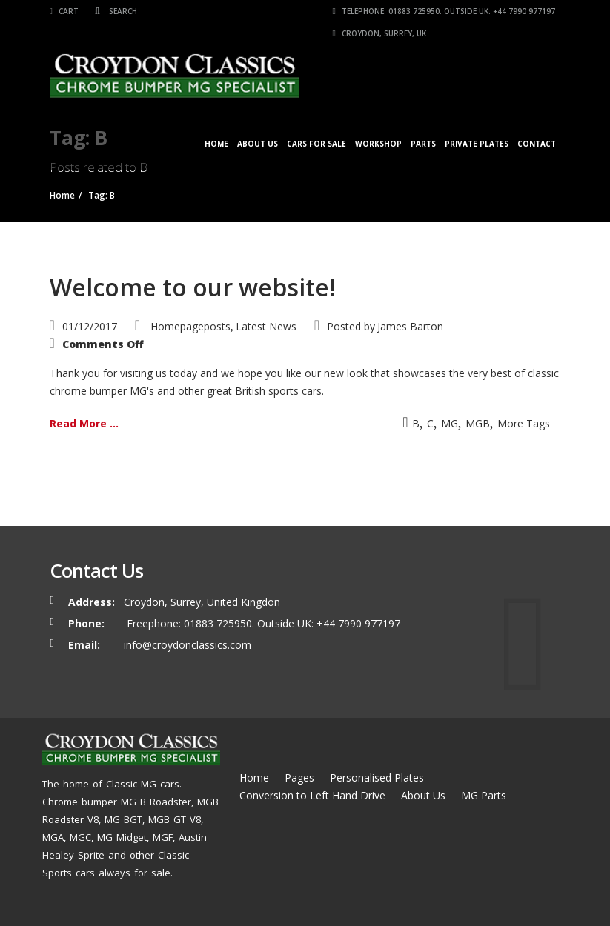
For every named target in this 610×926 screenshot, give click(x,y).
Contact (536, 144)
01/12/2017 (89, 326)
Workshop (378, 144)
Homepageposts (190, 326)
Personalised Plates (377, 777)
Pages (299, 777)
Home (216, 144)
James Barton (410, 326)
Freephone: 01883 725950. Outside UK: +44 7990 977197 (262, 623)
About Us (257, 144)
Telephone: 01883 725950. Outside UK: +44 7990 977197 (444, 11)
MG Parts (483, 795)
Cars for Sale (316, 144)
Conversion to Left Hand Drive (312, 795)
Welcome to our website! (193, 287)
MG (449, 423)
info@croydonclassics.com (187, 645)
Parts (423, 144)
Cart (64, 11)
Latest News (266, 326)
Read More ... (84, 423)
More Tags (523, 423)
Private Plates (476, 144)
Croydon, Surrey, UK (379, 33)
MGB (477, 423)
